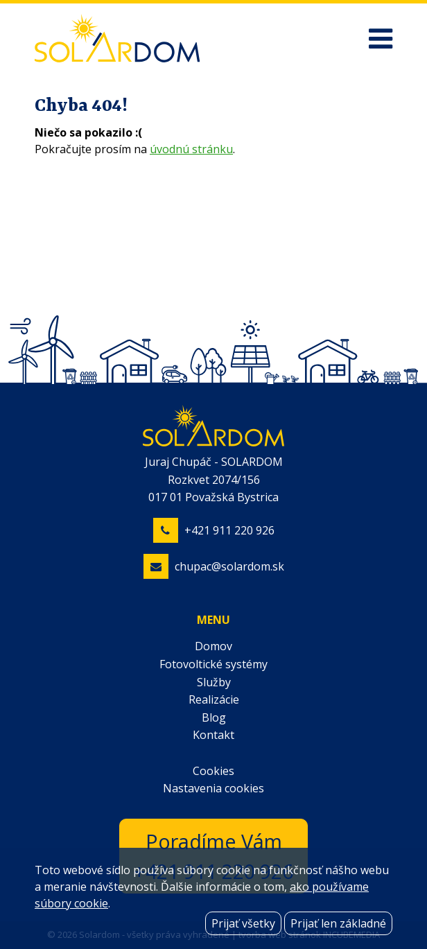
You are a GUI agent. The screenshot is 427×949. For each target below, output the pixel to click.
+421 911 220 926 (229, 530)
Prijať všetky (243, 923)
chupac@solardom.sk (229, 566)
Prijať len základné (338, 923)
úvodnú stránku (191, 149)
